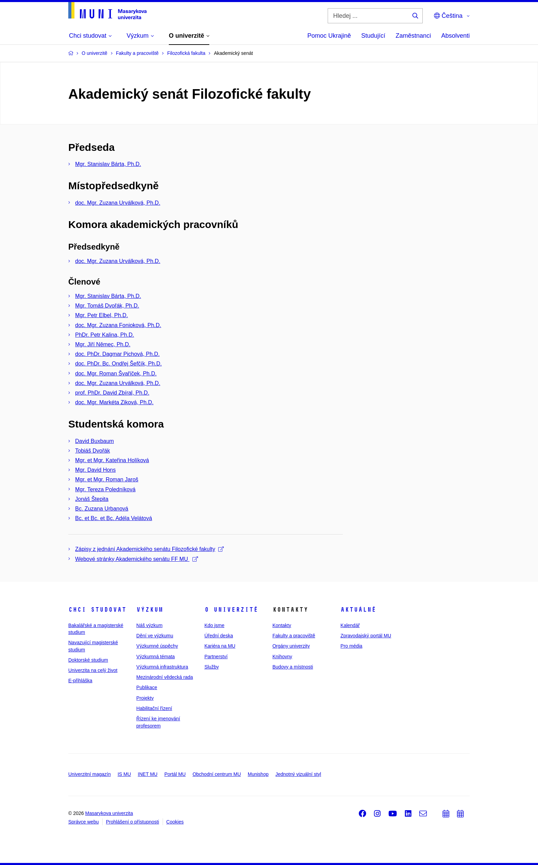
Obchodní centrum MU (216, 774)
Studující (373, 35)
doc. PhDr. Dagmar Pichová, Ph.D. (117, 354)
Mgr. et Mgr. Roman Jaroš (106, 479)
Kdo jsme (214, 625)
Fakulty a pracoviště (293, 635)
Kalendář (350, 625)
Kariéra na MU (219, 646)
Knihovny (282, 656)
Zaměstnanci (413, 35)
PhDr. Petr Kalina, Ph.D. (104, 335)
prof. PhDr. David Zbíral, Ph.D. (112, 393)
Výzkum (149, 609)
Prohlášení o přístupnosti (132, 822)
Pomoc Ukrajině (329, 35)
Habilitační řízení (154, 708)
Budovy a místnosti (292, 667)
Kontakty (281, 625)
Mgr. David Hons (95, 470)
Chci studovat (97, 609)
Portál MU (175, 774)
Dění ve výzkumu (154, 635)
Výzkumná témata (155, 656)
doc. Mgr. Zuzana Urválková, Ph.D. (117, 203)
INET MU (147, 774)
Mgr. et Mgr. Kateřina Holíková (112, 460)
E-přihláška (80, 680)
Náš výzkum (149, 625)
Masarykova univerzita (109, 813)
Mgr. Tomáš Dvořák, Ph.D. (107, 306)
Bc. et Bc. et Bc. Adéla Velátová (113, 518)
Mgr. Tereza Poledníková (105, 489)
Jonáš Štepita (91, 499)
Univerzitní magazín (89, 774)
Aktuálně (358, 609)
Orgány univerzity (291, 646)
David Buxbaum (94, 441)
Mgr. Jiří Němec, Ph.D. (102, 344)
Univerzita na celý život (92, 670)
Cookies (175, 822)
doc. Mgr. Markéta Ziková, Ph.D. (114, 402)
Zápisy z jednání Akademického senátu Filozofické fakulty (149, 549)
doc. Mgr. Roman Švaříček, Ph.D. (115, 373)
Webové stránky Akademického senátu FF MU (136, 559)
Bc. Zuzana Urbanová (101, 509)
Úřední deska (218, 635)
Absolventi (455, 35)
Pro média (351, 646)
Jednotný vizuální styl (298, 774)
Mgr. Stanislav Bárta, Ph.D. (108, 164)
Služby (211, 667)
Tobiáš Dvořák (92, 451)
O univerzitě (231, 609)
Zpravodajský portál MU (365, 635)
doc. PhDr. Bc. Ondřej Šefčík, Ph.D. (118, 364)
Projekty (145, 698)
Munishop (258, 774)
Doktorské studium (88, 660)
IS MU (124, 774)
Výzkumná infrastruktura (162, 667)
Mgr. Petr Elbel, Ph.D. (101, 315)
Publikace (146, 687)
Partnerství (216, 656)
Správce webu (83, 822)
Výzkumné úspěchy (157, 646)
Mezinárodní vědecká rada (164, 677)
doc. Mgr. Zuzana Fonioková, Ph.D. (118, 325)
